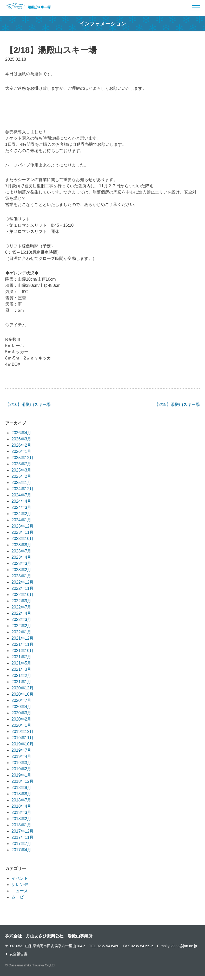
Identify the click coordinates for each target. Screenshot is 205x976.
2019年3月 (21, 762)
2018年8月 (21, 794)
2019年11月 (22, 738)
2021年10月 (22, 650)
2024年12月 (22, 489)
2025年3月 (21, 470)
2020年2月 (21, 719)
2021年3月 (21, 669)
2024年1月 (21, 520)
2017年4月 (21, 850)
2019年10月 (22, 744)
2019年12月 (22, 731)
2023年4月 (21, 557)
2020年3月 (21, 713)
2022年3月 (21, 619)
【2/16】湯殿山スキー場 (28, 404)
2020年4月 (21, 706)
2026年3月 (21, 439)
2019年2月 (21, 769)
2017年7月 (21, 843)
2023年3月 (21, 563)
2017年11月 (22, 837)
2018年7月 (21, 800)
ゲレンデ (19, 884)
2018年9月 (21, 787)
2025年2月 (21, 476)
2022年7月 (21, 607)
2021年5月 (21, 663)
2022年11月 (22, 588)
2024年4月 (21, 501)
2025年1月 (21, 482)
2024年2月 (21, 513)
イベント (19, 878)
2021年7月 (21, 657)
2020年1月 (21, 725)
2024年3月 (21, 507)
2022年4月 (21, 613)
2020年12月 (22, 688)
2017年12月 (22, 831)
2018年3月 (21, 812)
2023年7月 (21, 551)
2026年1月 (21, 451)
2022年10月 (22, 594)
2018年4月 (21, 806)
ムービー (19, 897)
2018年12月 (22, 781)
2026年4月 (21, 433)
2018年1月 (21, 825)
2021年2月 (21, 675)
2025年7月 (21, 464)
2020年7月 (21, 700)
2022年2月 (21, 626)
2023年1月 (21, 576)
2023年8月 (21, 545)
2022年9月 (21, 601)
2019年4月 (21, 756)
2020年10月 (22, 694)
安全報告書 (18, 954)
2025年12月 (22, 457)
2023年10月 (22, 538)
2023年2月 (21, 569)
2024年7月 (21, 495)
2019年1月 (21, 775)
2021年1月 (21, 682)
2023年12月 (22, 526)
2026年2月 (21, 445)
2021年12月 (22, 638)
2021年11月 (22, 644)
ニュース (19, 891)
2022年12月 (22, 582)
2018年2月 (21, 818)
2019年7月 (21, 750)
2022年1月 (21, 632)
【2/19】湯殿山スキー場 (177, 404)
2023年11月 (22, 532)
